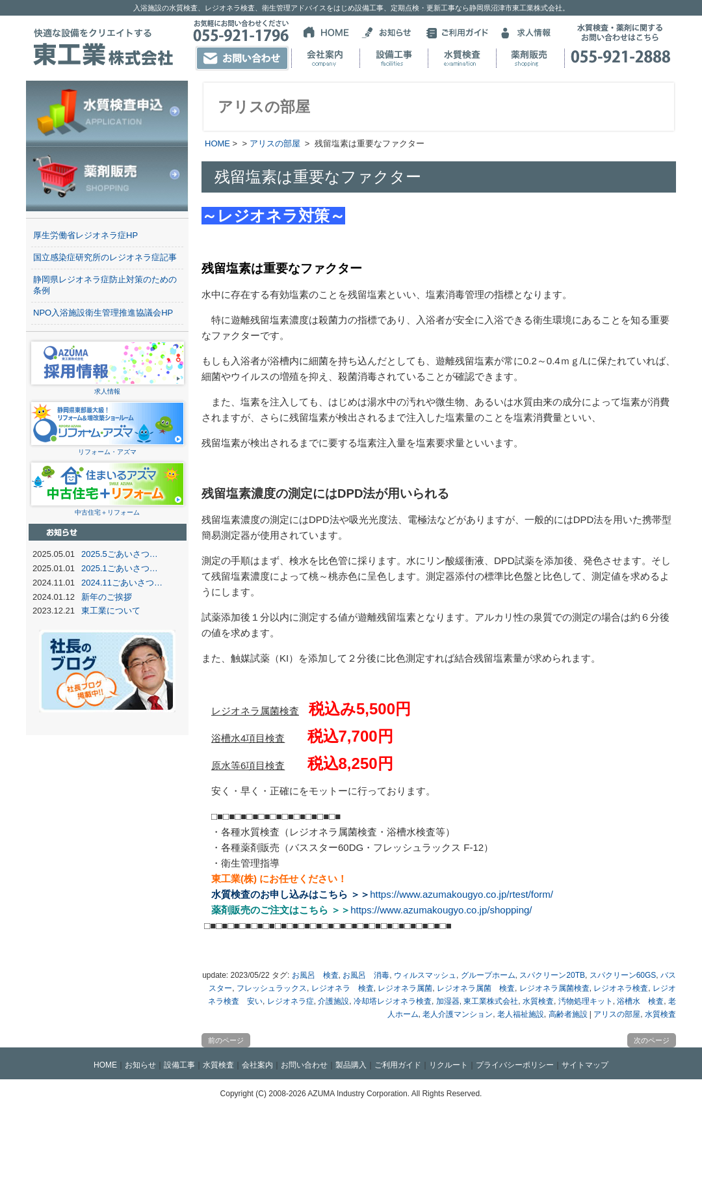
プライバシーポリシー (515, 1065)
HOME (217, 143)
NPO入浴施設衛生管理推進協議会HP (103, 312)
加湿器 (448, 1001)
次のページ (652, 1040)
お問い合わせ (304, 1065)
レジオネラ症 (290, 1001)
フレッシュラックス (272, 988)
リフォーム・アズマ (107, 447)
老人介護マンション (457, 1014)
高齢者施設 (568, 1014)
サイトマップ (585, 1065)
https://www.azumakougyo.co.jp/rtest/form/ (461, 894)
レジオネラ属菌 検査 (476, 988)
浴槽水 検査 (640, 1001)
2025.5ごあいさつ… (119, 554)
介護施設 (333, 1001)
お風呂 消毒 (366, 975)
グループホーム (488, 975)
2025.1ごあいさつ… (119, 568)
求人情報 (107, 387)
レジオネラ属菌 (405, 988)
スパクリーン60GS (623, 975)
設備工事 (179, 1065)
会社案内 (257, 1065)
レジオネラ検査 (620, 988)
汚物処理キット (585, 1001)
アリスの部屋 (275, 143)
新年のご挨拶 (106, 597)
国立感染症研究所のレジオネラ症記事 (105, 257)
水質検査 (538, 1001)
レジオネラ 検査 (342, 988)
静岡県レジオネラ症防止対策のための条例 (105, 285)
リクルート (448, 1065)
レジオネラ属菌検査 (554, 988)
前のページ (226, 1040)
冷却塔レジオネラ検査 (393, 1001)
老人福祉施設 (520, 1014)
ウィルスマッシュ (425, 975)
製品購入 (351, 1065)
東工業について (110, 610)
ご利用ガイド (397, 1065)
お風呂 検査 (315, 975)
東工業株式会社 (490, 1001)
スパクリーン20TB (552, 975)
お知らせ (140, 1065)
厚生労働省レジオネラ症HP (85, 235)
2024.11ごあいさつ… (121, 582)
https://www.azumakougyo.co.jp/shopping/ (441, 909)
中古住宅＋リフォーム (107, 508)
